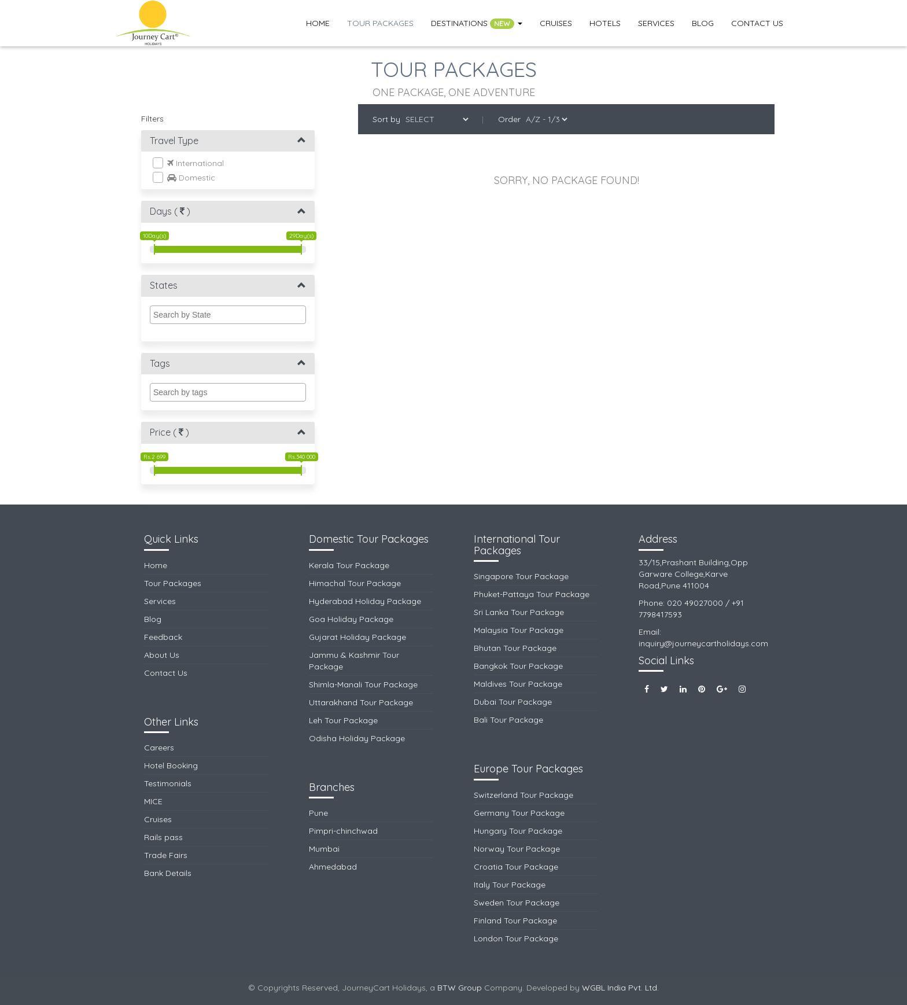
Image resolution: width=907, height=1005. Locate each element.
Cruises (556, 23)
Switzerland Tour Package (523, 795)
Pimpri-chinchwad (343, 831)
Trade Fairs (165, 855)
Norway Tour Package (517, 849)
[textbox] (230, 315)
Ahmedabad (333, 867)
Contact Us (757, 23)
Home (318, 23)
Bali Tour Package (508, 720)
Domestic (184, 177)
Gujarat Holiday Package (357, 637)
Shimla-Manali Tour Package (363, 684)
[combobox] (228, 314)
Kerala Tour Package (349, 565)
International (188, 162)
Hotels (605, 23)
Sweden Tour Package (516, 902)
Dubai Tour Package (513, 702)
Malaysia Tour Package (518, 630)
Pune (318, 813)
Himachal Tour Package (355, 583)
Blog (703, 23)
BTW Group (459, 987)
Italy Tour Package (509, 884)
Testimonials (167, 783)
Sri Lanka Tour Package (519, 612)
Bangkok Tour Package (518, 666)
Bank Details (167, 873)
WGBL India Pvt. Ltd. (620, 987)
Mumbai (324, 849)
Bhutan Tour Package (515, 648)
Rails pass (163, 837)
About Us (161, 655)
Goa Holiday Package (351, 619)
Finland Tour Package (515, 920)
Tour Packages (380, 23)
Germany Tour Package (519, 813)
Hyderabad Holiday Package (365, 601)
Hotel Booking (171, 765)
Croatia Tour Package (516, 867)
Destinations (476, 23)
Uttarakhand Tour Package (361, 702)
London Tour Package (516, 938)
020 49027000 (695, 603)
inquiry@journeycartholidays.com (703, 643)
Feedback (163, 637)
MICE (153, 801)
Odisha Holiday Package (357, 738)
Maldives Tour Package (518, 684)
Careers (159, 747)
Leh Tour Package (343, 720)
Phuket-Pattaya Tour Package (531, 594)
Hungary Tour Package (518, 831)
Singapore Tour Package (521, 576)
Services (656, 23)
